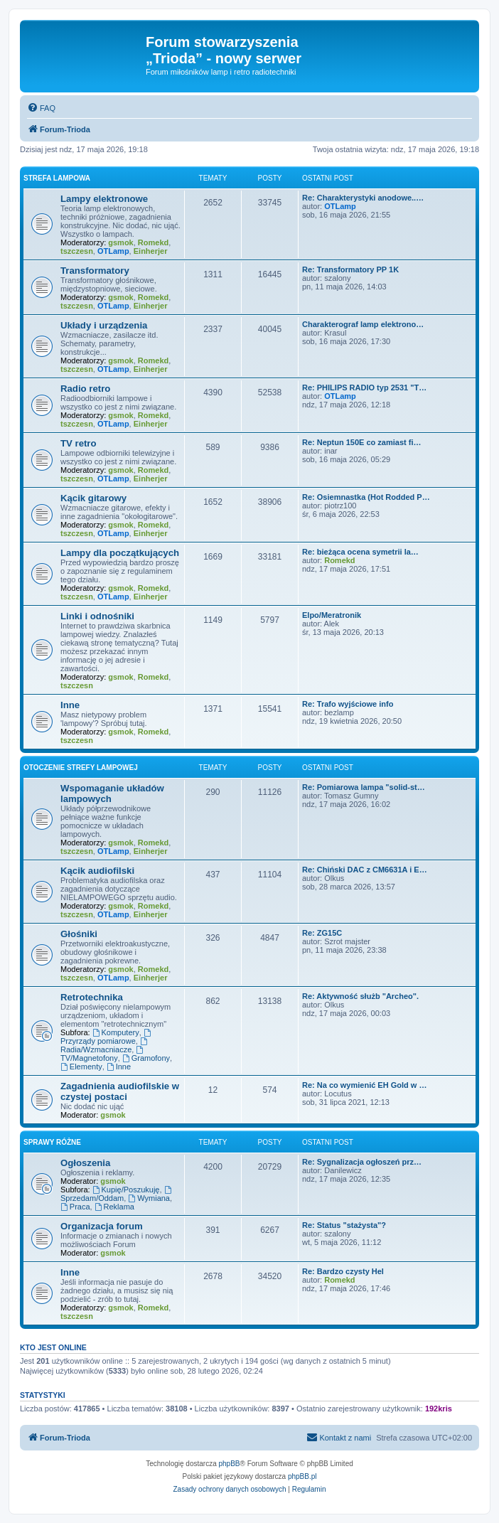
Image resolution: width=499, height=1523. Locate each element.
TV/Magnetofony (102, 1054)
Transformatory (94, 270)
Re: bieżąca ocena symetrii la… (360, 551)
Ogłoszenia (85, 1163)
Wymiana (149, 1198)
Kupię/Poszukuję (126, 1189)
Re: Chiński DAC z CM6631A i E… (364, 869)
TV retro (78, 443)
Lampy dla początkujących (119, 552)
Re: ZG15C (322, 933)
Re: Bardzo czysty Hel (343, 1271)
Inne (70, 705)
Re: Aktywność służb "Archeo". (360, 996)
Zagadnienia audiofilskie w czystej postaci (119, 1091)
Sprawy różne (52, 1142)
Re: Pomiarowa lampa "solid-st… (363, 787)
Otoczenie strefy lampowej (80, 767)
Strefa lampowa (56, 178)
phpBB (229, 1464)
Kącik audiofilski (97, 870)
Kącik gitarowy (93, 498)
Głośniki (78, 934)
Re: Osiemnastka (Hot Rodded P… (366, 497)
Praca (75, 1206)
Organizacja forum (101, 1226)
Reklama (114, 1206)
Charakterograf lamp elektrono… (363, 324)
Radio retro (85, 388)
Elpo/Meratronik (331, 615)
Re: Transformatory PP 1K (350, 269)
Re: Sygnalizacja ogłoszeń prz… (362, 1162)
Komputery (115, 1032)
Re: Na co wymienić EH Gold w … (364, 1085)
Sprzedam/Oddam (116, 1194)
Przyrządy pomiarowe (106, 1037)
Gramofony (146, 1058)
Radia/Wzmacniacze (104, 1045)
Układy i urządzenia (103, 325)
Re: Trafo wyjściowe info (347, 704)
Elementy (81, 1066)
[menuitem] (41, 108)
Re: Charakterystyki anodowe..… (363, 197)
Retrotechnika (91, 997)
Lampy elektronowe (104, 198)
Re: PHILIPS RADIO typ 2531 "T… (364, 387)
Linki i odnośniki (97, 616)
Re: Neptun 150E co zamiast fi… (362, 442)
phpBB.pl (302, 1476)
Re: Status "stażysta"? (344, 1225)
